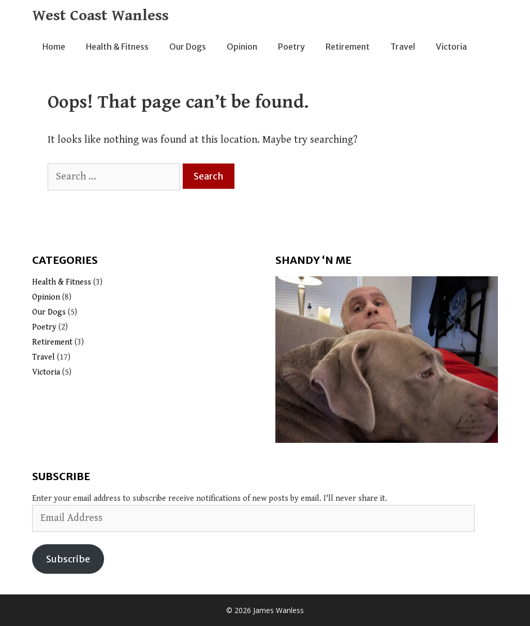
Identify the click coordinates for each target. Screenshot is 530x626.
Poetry (291, 46)
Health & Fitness (117, 46)
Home (53, 46)
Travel (402, 46)
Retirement (348, 46)
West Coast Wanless (100, 15)
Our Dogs (187, 46)
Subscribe (68, 559)
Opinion (242, 46)
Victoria (451, 46)
